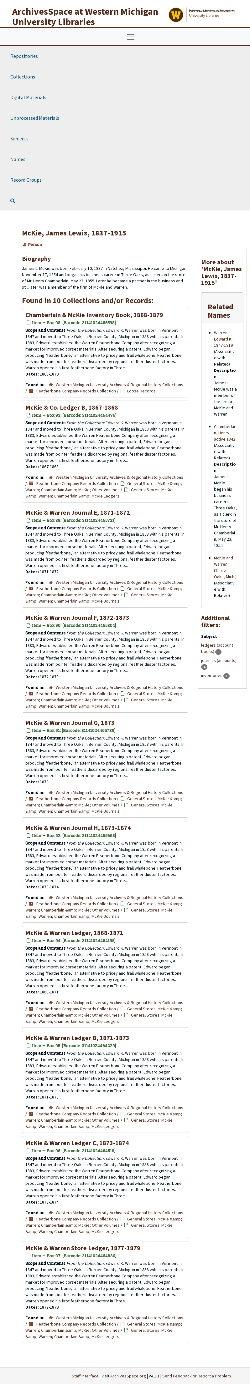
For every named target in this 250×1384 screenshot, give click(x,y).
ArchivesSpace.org (128, 1376)
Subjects (19, 138)
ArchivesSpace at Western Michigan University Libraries (85, 16)
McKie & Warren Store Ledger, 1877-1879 (82, 1248)
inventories (212, 675)
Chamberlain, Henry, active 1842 (224, 433)
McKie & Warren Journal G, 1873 (70, 722)
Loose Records (141, 391)
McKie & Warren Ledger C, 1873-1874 (77, 1143)
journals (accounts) (219, 660)
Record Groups (26, 180)
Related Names (220, 311)
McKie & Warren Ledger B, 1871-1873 (77, 1038)
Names (17, 159)
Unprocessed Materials (34, 118)
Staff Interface (85, 1376)
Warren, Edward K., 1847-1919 (224, 339)
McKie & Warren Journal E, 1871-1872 (77, 512)
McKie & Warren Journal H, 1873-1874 (78, 827)
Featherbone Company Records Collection (76, 391)
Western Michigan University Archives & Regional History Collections (119, 384)
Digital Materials (28, 97)
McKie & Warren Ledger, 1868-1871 (74, 933)
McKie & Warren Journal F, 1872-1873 (77, 617)
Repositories (24, 56)
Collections (22, 76)
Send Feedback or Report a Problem (196, 1376)
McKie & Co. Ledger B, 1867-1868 (71, 407)
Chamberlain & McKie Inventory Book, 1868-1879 (94, 315)
